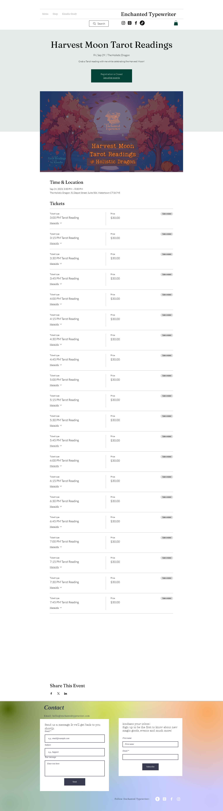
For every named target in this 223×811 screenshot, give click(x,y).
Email (47, 731)
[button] (45, 14)
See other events (111, 77)
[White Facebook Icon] (171, 799)
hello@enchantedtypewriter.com (71, 716)
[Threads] (129, 23)
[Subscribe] (150, 766)
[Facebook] (136, 23)
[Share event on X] (58, 693)
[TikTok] (142, 23)
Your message (50, 757)
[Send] (74, 782)
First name (127, 738)
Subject (48, 745)
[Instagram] (123, 23)
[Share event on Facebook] (51, 693)
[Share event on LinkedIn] (65, 693)
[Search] (99, 24)
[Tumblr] (157, 799)
